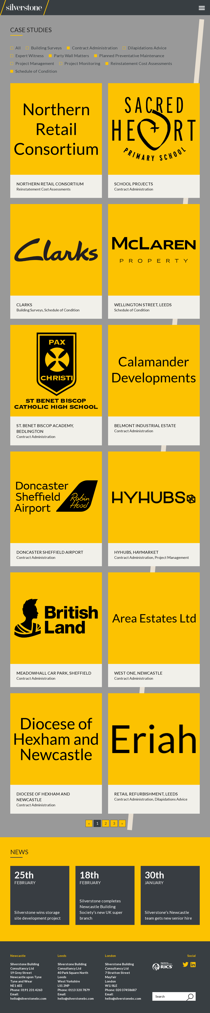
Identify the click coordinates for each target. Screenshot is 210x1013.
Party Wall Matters (71, 55)
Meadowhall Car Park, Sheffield (53, 672)
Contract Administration (95, 47)
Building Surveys (46, 47)
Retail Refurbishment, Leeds (146, 793)
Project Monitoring (82, 63)
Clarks (24, 304)
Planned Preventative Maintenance (131, 55)
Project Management (34, 63)
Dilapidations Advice (147, 47)
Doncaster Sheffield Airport (49, 552)
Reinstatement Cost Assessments (141, 63)
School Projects (133, 183)
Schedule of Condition (36, 71)
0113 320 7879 (79, 990)
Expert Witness (29, 55)
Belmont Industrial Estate (145, 425)
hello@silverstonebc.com (28, 998)
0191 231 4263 (31, 990)
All (18, 47)
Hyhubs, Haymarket (136, 552)
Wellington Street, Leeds (143, 304)
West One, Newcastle (138, 672)
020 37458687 (126, 990)
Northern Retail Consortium (50, 183)
